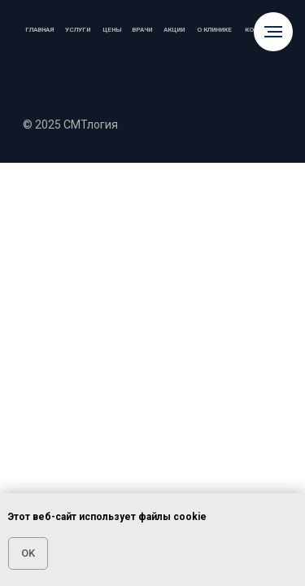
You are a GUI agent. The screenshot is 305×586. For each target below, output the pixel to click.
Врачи (142, 29)
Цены (111, 29)
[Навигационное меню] (273, 31)
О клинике (214, 29)
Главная (39, 29)
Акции (174, 29)
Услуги (77, 29)
